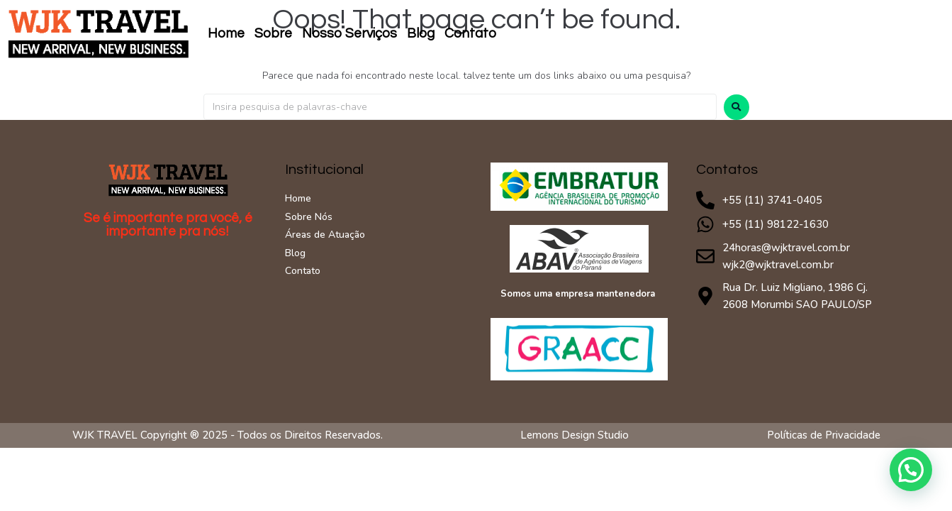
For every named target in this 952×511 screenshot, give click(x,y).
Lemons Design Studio (574, 435)
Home (226, 33)
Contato (470, 33)
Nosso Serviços (349, 33)
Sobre (273, 33)
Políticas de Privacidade (823, 435)
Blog (421, 33)
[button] (911, 470)
